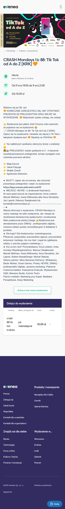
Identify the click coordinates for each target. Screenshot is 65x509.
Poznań (37, 462)
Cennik (37, 400)
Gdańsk (37, 456)
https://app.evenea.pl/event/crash (21, 187)
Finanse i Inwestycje (12, 462)
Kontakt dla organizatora (14, 423)
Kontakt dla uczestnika (13, 417)
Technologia (9, 444)
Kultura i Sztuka (10, 456)
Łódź (36, 450)
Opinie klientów (41, 406)
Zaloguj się (8, 399)
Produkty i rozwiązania (46, 387)
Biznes (6, 439)
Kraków (37, 444)
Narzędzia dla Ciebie (43, 394)
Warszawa (39, 439)
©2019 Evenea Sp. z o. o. (13, 485)
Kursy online (9, 450)
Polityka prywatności (43, 485)
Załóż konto (8, 405)
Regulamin (7, 492)
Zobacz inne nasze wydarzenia (32, 290)
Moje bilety (8, 411)
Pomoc (6, 393)
